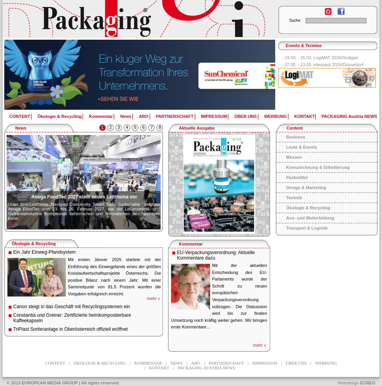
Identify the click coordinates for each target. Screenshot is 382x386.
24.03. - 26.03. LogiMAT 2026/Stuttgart (321, 57)
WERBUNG (275, 116)
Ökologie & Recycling (59, 116)
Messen (294, 157)
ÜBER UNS (245, 116)
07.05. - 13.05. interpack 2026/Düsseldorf (324, 64)
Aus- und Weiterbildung (310, 218)
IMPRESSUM (214, 116)
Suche (294, 20)
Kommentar (101, 116)
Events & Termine (304, 45)
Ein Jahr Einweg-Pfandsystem (44, 252)
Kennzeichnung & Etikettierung (318, 167)
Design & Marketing (306, 187)
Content (294, 128)
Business (295, 137)
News (125, 116)
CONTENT (19, 116)
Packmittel (297, 177)
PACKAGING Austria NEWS (349, 116)
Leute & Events (301, 147)
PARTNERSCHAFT (175, 116)
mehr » (14, 223)
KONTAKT (304, 116)
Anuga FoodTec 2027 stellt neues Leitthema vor (84, 197)
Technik (294, 197)
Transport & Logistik (307, 228)
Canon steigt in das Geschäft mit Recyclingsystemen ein (71, 306)
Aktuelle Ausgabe (197, 128)
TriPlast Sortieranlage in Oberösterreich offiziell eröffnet (70, 329)
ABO (143, 116)
